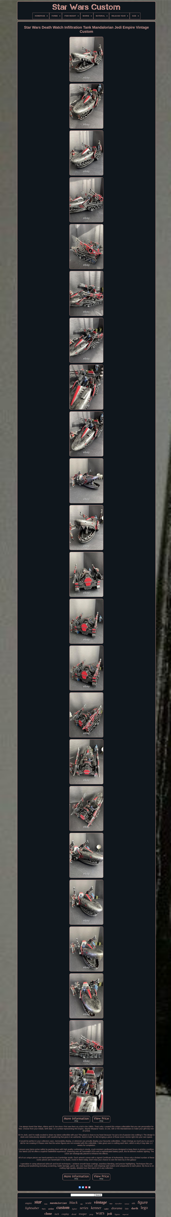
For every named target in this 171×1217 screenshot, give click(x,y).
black (73, 1202)
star (38, 1202)
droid (74, 1214)
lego (144, 1207)
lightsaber (32, 1208)
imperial (125, 1214)
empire (28, 1203)
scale (88, 1203)
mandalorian (58, 1203)
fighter (74, 1209)
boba (45, 1204)
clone (48, 1213)
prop (91, 1214)
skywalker (118, 1204)
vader (106, 1209)
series (84, 1208)
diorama (116, 1208)
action (51, 1209)
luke (127, 1208)
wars (100, 1212)
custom (63, 1207)
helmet (127, 1204)
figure (143, 1202)
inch (57, 1214)
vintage (100, 1202)
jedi (109, 1213)
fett (44, 1209)
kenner (96, 1208)
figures (117, 1214)
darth (134, 1208)
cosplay (65, 1214)
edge (81, 1204)
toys (111, 1204)
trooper (83, 1213)
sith (133, 1203)
